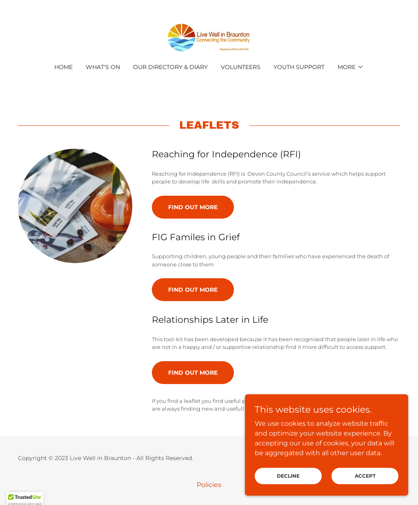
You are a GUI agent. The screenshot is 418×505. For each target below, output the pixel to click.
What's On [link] (103, 67)
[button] (351, 67)
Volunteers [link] (240, 67)
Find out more (193, 207)
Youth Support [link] (299, 67)
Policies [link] (209, 485)
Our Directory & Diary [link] (170, 67)
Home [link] (63, 67)
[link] (208, 37)
